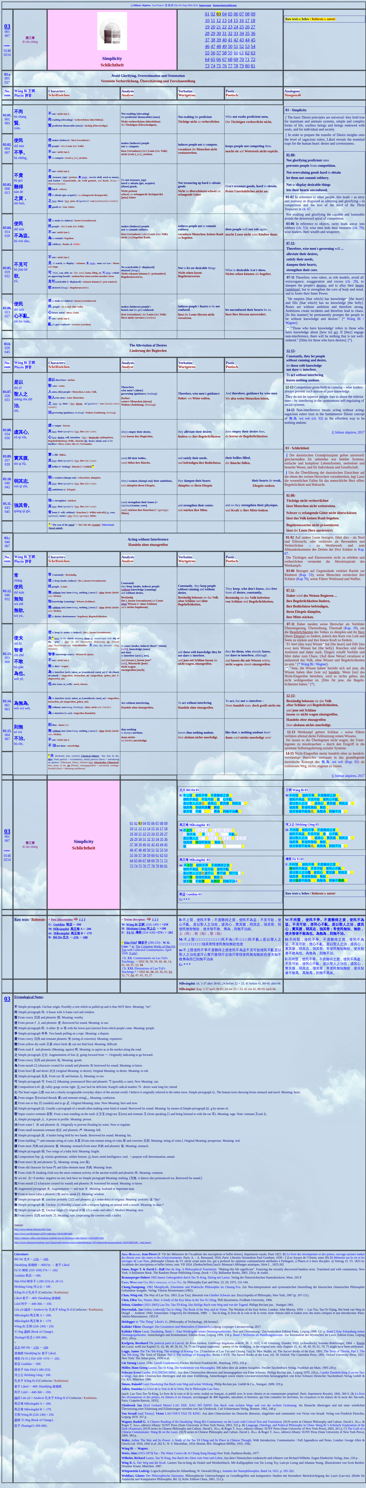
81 (253, 65)
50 (230, 46)
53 (247, 46)
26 (247, 26)
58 (224, 52)
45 (253, 39)
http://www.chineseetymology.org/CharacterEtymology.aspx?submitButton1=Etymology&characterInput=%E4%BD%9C (76, 1242)
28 (207, 33)
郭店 (69, 924)
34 (241, 33)
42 (236, 39)
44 (247, 39)
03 (7, 26)
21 (218, 26)
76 (224, 65)
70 (241, 59)
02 (213, 13)
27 (253, 26)
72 (253, 59)
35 (247, 33)
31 (224, 33)
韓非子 (142, 942)
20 (213, 26)
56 (213, 52)
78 (236, 65)
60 (236, 52)
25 (241, 26)
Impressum (205, 5)
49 (224, 46)
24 (236, 26)
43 (241, 39)
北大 (66, 937)
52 (241, 46)
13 (224, 20)
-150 (75, 937)
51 (236, 46)
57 (218, 52)
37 (207, 39)
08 (247, 13)
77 (230, 65)
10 (207, 20)
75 (218, 65)
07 (241, 13)
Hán (127, 942)
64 (207, 59)
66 (218, 59)
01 (207, 13)
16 (241, 20)
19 (207, 26)
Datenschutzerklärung (225, 5)
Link (133, 953)
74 (213, 65)
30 (218, 33)
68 (230, 59)
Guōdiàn (59, 924)
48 (218, 46)
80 (247, 65)
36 (253, 33)
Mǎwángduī (61, 929)
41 (230, 39)
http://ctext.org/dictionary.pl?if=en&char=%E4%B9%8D (43, 1233)
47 (213, 46)
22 (224, 26)
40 (224, 39)
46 (207, 46)
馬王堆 (75, 929)
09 (253, 13)
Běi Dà (57, 937)
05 (230, 13)
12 (218, 20)
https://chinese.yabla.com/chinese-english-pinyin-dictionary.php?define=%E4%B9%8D (59, 1238)
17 (247, 20)
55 (207, 52)
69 (236, 59)
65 (213, 59)
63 (253, 52)
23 (230, 26)
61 (241, 52)
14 (230, 20)
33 (236, 33)
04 (224, 13)
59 (230, 52)
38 (213, 39)
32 (230, 33)
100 (85, 937)
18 (253, 20)
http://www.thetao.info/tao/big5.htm (32, 1229)
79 (241, 65)
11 (213, 20)
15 (236, 20)
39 (218, 39)
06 (236, 13)
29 (213, 33)
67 (224, 59)
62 (247, 52)
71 (247, 59)
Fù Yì (130, 932)
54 (253, 46)
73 (207, 65)
